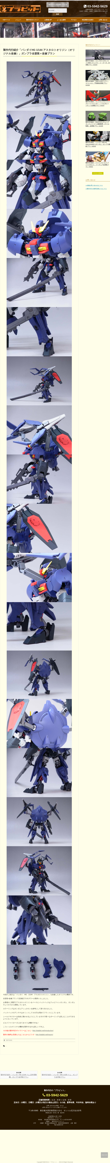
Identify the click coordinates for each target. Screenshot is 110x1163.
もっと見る (98, 173)
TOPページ (6, 20)
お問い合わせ (103, 20)
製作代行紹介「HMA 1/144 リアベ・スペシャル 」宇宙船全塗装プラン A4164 (97, 83)
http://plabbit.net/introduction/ (42, 1030)
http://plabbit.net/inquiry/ (44, 1034)
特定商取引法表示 (87, 20)
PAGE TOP (104, 1155)
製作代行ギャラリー (32, 20)
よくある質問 (61, 20)
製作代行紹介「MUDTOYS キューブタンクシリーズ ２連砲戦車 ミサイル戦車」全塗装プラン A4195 (97, 124)
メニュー (18, 20)
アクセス (74, 20)
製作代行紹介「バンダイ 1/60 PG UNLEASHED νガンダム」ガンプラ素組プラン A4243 (98, 144)
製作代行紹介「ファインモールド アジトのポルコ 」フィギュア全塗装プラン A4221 (97, 165)
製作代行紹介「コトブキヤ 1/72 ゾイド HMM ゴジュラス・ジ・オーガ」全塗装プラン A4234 (98, 63)
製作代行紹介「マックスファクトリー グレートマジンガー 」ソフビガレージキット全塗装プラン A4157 (98, 103)
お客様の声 (48, 20)
